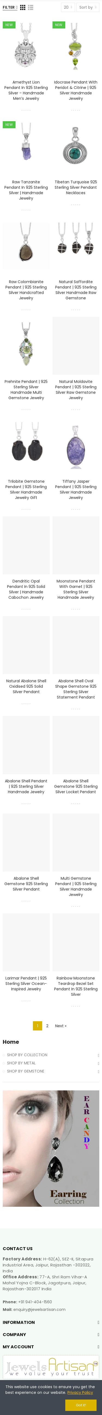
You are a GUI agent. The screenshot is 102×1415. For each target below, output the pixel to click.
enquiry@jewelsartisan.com (39, 1309)
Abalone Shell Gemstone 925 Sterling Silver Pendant (26, 884)
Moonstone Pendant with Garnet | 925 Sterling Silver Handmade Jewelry (76, 589)
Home (11, 1042)
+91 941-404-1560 (35, 1302)
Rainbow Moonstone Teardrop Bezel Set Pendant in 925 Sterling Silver (76, 986)
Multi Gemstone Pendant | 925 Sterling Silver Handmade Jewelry (76, 886)
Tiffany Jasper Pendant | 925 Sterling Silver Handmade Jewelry (76, 489)
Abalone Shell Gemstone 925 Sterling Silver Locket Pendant (76, 786)
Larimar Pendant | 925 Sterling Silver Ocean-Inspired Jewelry (26, 983)
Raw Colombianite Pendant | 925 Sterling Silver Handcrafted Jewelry (26, 290)
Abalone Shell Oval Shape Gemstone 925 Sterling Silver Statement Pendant (76, 689)
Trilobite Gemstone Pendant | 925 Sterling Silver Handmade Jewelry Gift (26, 489)
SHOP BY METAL (21, 1063)
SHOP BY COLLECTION (27, 1055)
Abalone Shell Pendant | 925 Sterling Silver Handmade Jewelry (26, 786)
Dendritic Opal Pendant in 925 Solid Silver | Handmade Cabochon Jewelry (26, 589)
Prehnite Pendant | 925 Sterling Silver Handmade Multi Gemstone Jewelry (26, 390)
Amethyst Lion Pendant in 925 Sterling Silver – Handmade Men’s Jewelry (26, 90)
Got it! (81, 1405)
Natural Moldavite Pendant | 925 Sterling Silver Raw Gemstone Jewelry (76, 390)
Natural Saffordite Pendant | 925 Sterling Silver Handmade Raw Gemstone (76, 290)
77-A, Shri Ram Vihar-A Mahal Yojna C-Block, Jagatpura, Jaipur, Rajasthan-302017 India (45, 1283)
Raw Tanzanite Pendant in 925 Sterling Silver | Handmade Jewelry (26, 190)
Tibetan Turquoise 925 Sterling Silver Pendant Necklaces (76, 187)
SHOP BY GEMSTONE (25, 1071)
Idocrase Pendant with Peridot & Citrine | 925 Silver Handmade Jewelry (75, 90)
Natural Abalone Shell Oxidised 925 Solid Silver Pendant (26, 686)
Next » (60, 1026)
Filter (9, 7)
